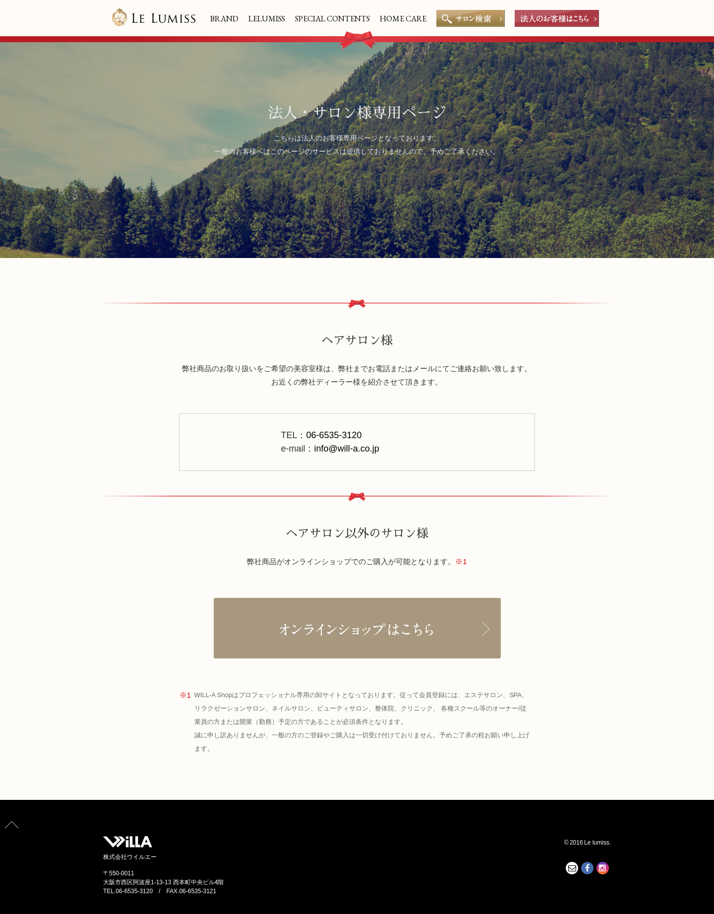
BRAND (224, 18)
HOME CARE (403, 18)
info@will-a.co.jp (346, 449)
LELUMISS (266, 18)
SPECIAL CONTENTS (332, 18)
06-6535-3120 (333, 435)
